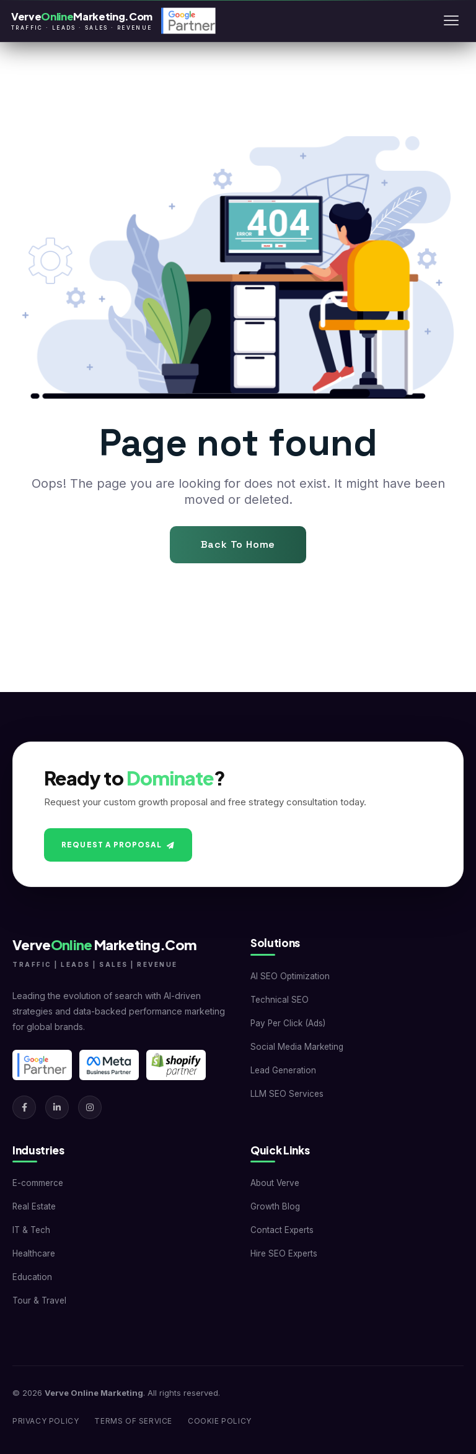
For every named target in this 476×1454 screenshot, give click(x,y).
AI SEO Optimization (290, 976)
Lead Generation (283, 1070)
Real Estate (34, 1206)
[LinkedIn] (57, 1107)
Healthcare (33, 1253)
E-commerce (37, 1183)
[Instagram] (90, 1107)
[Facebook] (24, 1107)
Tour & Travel (39, 1300)
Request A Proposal (118, 844)
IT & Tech (31, 1230)
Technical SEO (279, 1000)
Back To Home (238, 544)
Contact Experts (282, 1230)
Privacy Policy (45, 1421)
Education (32, 1277)
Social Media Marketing (296, 1047)
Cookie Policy (220, 1421)
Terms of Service (133, 1421)
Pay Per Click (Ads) (287, 1023)
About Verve (274, 1183)
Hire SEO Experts (283, 1253)
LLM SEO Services (287, 1094)
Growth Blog (275, 1206)
